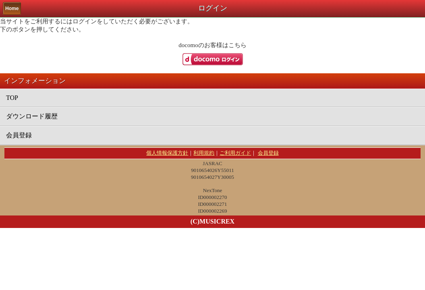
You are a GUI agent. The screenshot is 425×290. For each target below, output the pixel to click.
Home (12, 8)
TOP (12, 97)
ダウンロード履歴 (32, 116)
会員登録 (19, 135)
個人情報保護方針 (167, 153)
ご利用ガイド (235, 153)
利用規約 (203, 153)
